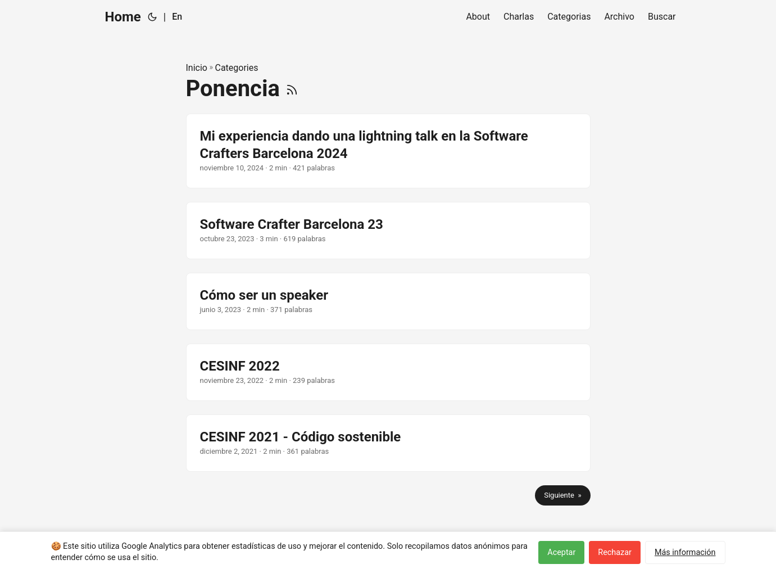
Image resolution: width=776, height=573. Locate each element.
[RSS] (291, 88)
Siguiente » (562, 495)
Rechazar (615, 552)
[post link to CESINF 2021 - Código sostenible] (388, 443)
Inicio (196, 67)
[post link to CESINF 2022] (388, 372)
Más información (685, 552)
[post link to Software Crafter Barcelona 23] (388, 230)
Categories (236, 67)
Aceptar (561, 552)
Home (123, 17)
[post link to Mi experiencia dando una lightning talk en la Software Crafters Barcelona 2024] (388, 151)
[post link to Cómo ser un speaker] (388, 301)
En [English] (177, 16)
